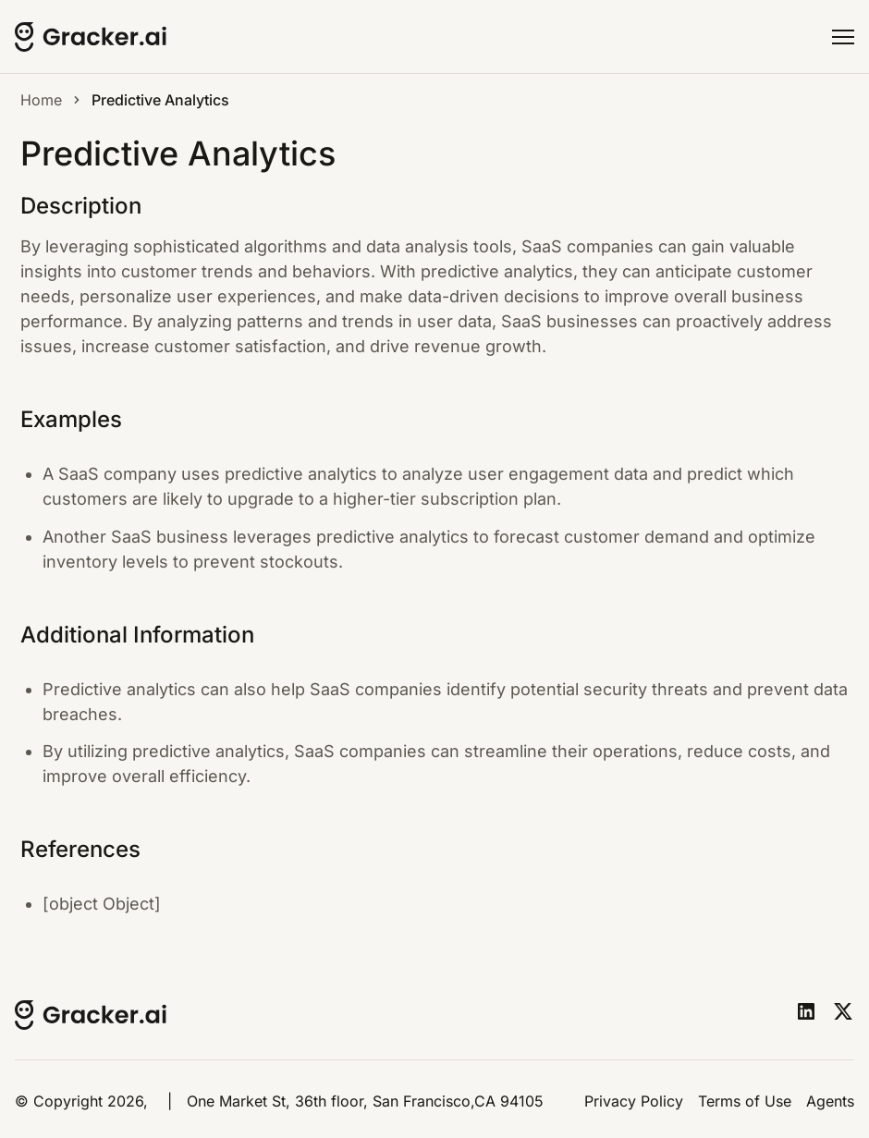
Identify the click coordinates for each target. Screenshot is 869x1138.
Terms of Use (744, 1101)
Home (41, 100)
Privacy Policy (633, 1101)
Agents (830, 1101)
